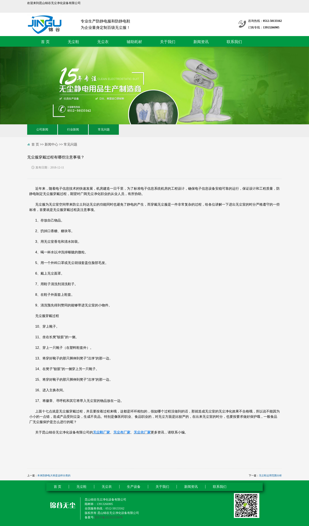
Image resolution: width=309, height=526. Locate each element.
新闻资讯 (201, 42)
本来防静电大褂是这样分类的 (53, 475)
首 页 (45, 42)
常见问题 (104, 129)
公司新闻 (42, 129)
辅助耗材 (134, 42)
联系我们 (234, 42)
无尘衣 (103, 42)
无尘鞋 (73, 42)
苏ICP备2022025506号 (108, 517)
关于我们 (167, 42)
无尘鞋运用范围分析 (270, 475)
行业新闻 (73, 129)
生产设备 (133, 486)
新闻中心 (51, 144)
